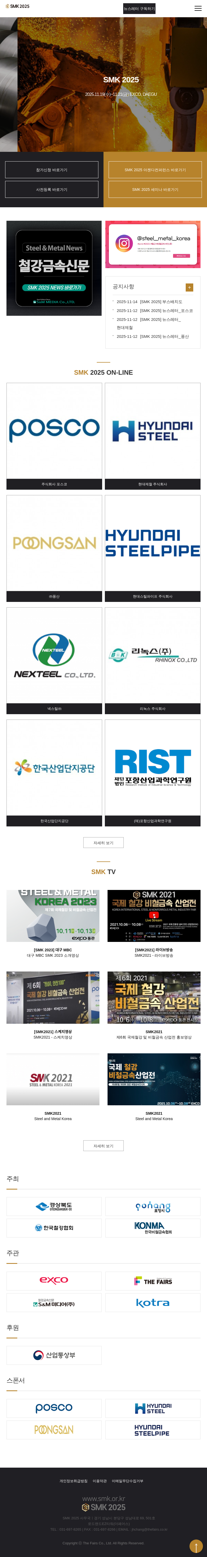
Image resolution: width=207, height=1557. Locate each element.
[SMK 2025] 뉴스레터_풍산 (153, 336)
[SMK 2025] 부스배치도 (149, 301)
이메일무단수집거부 (127, 1481)
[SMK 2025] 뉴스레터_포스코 (155, 310)
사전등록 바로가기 (51, 189)
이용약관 (100, 1481)
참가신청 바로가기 (51, 170)
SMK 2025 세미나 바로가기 (155, 189)
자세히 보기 (103, 843)
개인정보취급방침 (74, 1481)
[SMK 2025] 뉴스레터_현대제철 (149, 323)
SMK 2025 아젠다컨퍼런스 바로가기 (155, 170)
